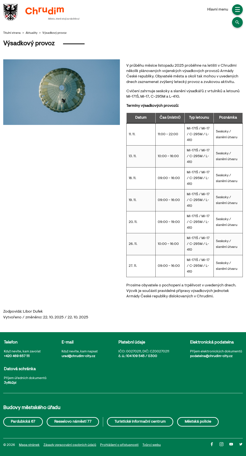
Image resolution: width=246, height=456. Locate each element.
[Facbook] (215, 445)
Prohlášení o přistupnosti (119, 445)
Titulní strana (12, 33)
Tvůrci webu (151, 445)
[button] (237, 22)
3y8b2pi (10, 383)
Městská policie (198, 422)
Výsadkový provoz (54, 33)
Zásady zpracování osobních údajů (69, 445)
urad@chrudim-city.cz (78, 356)
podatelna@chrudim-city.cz (211, 356)
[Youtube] (234, 445)
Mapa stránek (29, 445)
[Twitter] (241, 445)
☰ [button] (237, 10)
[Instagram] (224, 445)
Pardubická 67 (23, 422)
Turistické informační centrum (140, 422)
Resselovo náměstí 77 (72, 422)
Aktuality (31, 33)
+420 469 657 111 (16, 356)
